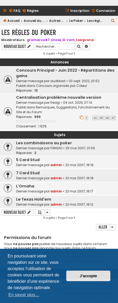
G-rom (68, 40)
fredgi (55, 102)
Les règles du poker (28, 32)
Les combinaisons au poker (44, 143)
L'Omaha (25, 186)
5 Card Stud (28, 159)
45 (101, 118)
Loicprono (85, 40)
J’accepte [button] (88, 276)
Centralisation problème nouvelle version (58, 97)
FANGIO (56, 148)
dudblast (57, 81)
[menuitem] (14, 10)
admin (56, 165)
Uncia (56, 40)
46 (107, 118)
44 (95, 118)
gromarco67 (38, 40)
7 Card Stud (28, 173)
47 (113, 118)
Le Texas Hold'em (33, 199)
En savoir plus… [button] (23, 294)
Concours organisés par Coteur (61, 85)
